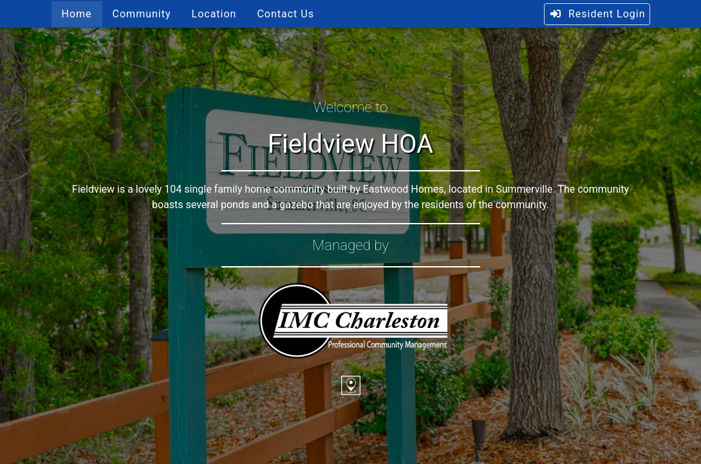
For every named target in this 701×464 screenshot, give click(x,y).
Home (77, 14)
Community (142, 14)
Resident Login (597, 14)
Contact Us (285, 14)
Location (214, 14)
